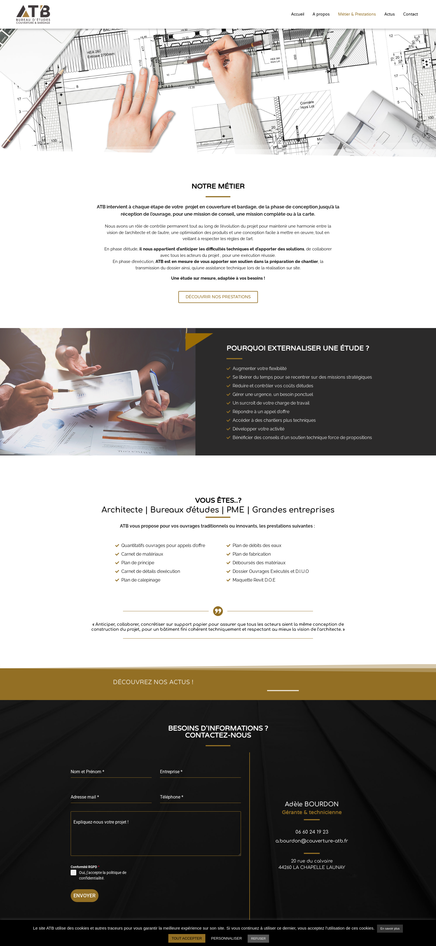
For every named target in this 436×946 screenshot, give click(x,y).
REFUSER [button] (258, 938)
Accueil (297, 14)
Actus (389, 14)
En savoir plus (390, 928)
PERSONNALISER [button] (226, 938)
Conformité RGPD (85, 867)
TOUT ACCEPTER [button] (187, 938)
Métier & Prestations (357, 14)
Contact (410, 14)
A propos (321, 14)
